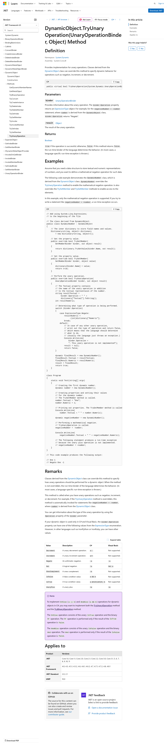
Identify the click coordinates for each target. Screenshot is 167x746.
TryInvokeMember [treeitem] (16, 124)
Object (59, 123)
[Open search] (154, 3)
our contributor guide (60, 713)
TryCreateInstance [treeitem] (16, 102)
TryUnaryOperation (53, 185)
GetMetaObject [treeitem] (15, 91)
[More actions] (120, 20)
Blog (35, 738)
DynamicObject (52, 71)
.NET (53, 19)
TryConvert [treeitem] (13, 98)
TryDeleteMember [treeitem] (16, 110)
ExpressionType (61, 108)
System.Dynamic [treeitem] (12, 35)
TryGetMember (82, 188)
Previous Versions (24, 738)
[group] (83, 87)
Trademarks (108, 738)
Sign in (161, 3)
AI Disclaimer (8, 738)
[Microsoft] (5, 3)
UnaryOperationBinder (66, 100)
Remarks (133, 31)
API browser (62, 19)
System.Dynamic (62, 57)
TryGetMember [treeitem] (15, 117)
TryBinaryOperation (63, 609)
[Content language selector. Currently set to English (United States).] (15, 732)
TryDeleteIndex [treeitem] (15, 106)
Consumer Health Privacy (75, 738)
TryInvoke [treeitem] (13, 121)
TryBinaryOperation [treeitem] (17, 95)
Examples (133, 28)
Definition (134, 24)
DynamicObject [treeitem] (13, 76)
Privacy (57, 738)
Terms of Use (95, 738)
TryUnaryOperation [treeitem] (17, 136)
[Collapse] (35, 19)
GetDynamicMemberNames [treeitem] (20, 87)
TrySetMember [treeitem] (15, 132)
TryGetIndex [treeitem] (14, 113)
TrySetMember (64, 188)
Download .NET (156, 10)
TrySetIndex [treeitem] (14, 128)
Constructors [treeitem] (12, 80)
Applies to (134, 35)
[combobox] (21, 25)
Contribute (46, 738)
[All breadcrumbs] (47, 20)
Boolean (48, 140)
